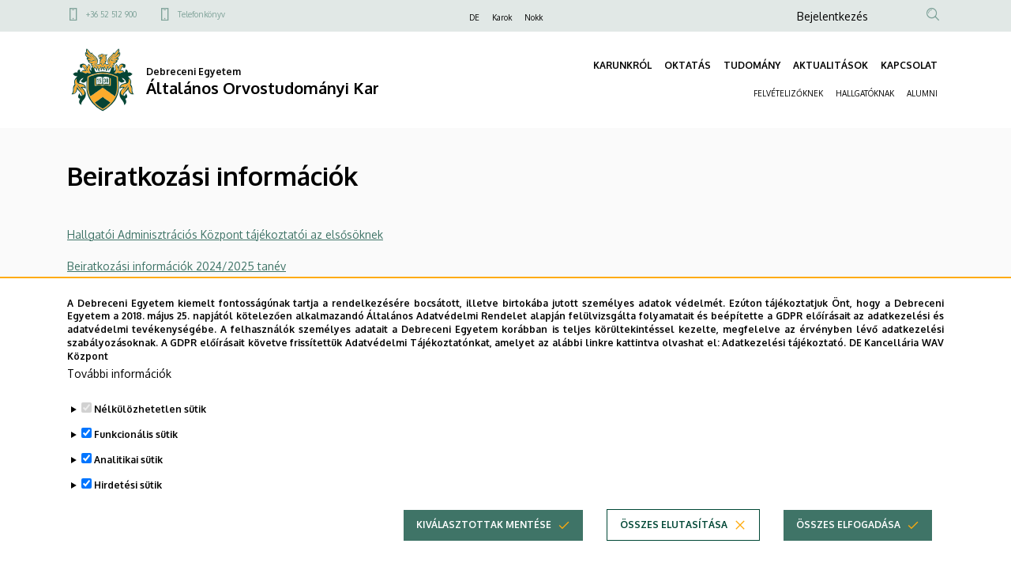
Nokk (533, 17)
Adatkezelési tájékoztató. (784, 364)
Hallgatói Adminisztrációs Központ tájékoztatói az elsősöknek (225, 234)
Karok (502, 17)
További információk (119, 394)
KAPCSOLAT (909, 65)
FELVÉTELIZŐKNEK (788, 93)
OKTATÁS (687, 65)
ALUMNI (922, 93)
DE (474, 17)
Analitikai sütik (128, 480)
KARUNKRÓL (622, 65)
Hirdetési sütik (128, 505)
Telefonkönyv (201, 14)
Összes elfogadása (848, 545)
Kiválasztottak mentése (483, 545)
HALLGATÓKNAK (865, 93)
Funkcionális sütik (136, 455)
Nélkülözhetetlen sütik (150, 430)
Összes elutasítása (673, 545)
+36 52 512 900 (111, 14)
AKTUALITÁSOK (830, 65)
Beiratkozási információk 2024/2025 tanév (176, 266)
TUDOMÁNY (751, 65)
